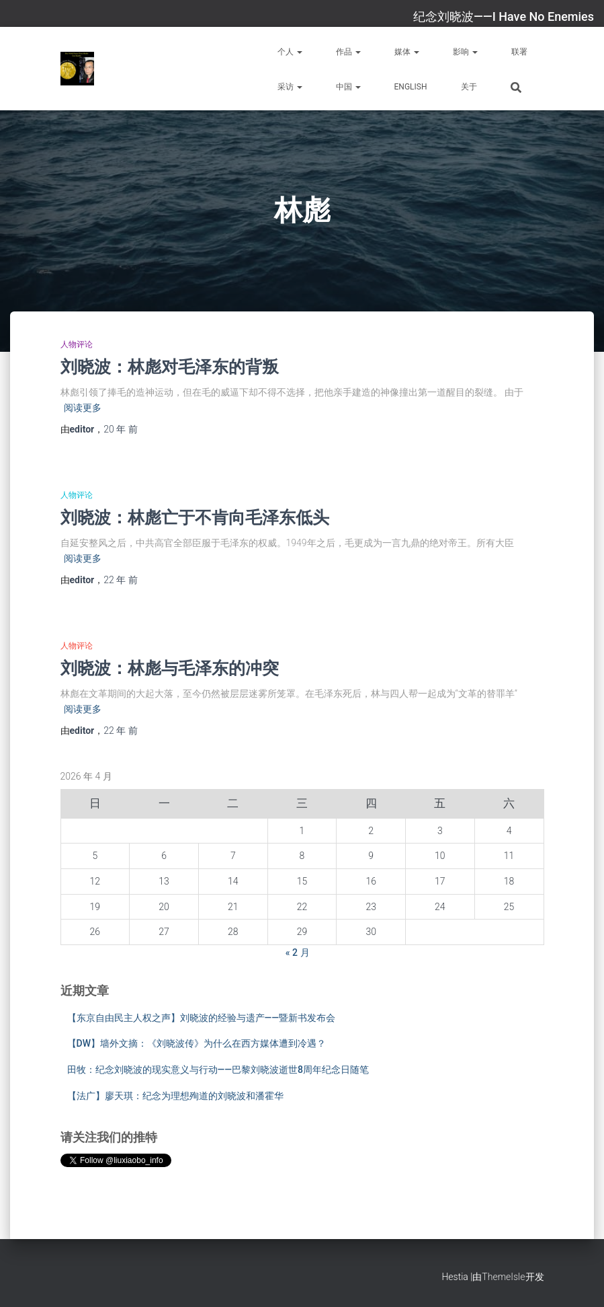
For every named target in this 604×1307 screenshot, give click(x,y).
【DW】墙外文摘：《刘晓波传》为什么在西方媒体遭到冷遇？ (196, 1043)
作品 (348, 52)
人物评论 (76, 344)
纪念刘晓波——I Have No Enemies (503, 16)
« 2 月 (298, 952)
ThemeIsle (503, 1276)
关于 (469, 86)
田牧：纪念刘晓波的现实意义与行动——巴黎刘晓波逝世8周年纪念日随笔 (218, 1069)
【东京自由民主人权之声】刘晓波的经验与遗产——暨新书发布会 (201, 1017)
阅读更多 (82, 407)
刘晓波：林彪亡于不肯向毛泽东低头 (194, 517)
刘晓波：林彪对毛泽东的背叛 (169, 366)
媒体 (406, 52)
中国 (348, 86)
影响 (465, 52)
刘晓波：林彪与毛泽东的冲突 (169, 668)
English (410, 86)
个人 (289, 52)
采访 (289, 86)
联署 (519, 52)
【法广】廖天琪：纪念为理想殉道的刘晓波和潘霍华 (175, 1095)
